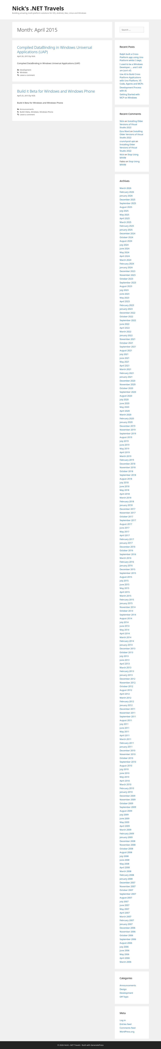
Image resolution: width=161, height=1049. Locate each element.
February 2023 (127, 305)
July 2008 (124, 856)
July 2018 (124, 482)
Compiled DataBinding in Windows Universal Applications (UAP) (54, 49)
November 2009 (128, 799)
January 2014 (126, 644)
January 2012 (126, 705)
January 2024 (126, 267)
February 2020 (127, 418)
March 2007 (125, 916)
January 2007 (126, 924)
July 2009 (124, 814)
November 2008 (128, 844)
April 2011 (125, 735)
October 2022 (126, 316)
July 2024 (124, 244)
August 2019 (126, 437)
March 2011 (125, 739)
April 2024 (125, 256)
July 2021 (124, 354)
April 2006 (125, 958)
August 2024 (126, 241)
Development (25, 70)
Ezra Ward (125, 131)
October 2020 (126, 388)
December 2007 (127, 882)
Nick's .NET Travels (38, 8)
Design (123, 989)
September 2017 (128, 520)
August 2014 (126, 618)
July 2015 (124, 580)
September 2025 (128, 203)
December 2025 (127, 199)
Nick (122, 121)
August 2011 (126, 720)
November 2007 (128, 886)
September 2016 (128, 554)
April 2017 (125, 535)
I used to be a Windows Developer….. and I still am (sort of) (131, 67)
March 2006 (125, 961)
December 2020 (127, 380)
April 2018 (125, 493)
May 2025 (124, 214)
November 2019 (128, 429)
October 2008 (126, 848)
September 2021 (128, 346)
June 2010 (125, 773)
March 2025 (125, 222)
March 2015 (125, 595)
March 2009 (125, 829)
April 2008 (125, 867)
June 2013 (125, 660)
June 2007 (125, 905)
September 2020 (128, 391)
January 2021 (126, 376)
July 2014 (124, 622)
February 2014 (127, 641)
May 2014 (124, 629)
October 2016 (126, 550)
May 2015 (124, 588)
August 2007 (126, 897)
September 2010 (128, 761)
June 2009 (125, 818)
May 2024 (124, 252)
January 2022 (126, 335)
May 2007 (124, 909)
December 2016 (127, 546)
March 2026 (125, 188)
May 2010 (124, 776)
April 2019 (125, 452)
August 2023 (126, 286)
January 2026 (126, 195)
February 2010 (127, 788)
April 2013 (125, 663)
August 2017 (126, 524)
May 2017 (124, 531)
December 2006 (127, 927)
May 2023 (124, 297)
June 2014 (125, 625)
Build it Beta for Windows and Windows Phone (56, 91)
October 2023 (126, 278)
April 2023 (125, 301)
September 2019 (128, 433)
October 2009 (126, 803)
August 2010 (126, 765)
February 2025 (127, 225)
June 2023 (125, 293)
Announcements (27, 109)
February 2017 (127, 539)
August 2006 (126, 942)
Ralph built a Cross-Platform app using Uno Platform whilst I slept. (131, 57)
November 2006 (128, 931)
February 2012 (127, 701)
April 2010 (125, 780)
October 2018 (126, 471)
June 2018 (125, 486)
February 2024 (127, 263)
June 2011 (125, 727)
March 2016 (125, 558)
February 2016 (127, 561)
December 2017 (127, 509)
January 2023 (126, 308)
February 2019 (127, 459)
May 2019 (124, 448)
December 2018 (127, 463)
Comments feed (128, 1027)
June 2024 (125, 248)
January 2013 (126, 675)
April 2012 (125, 693)
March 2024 (125, 259)
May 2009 (124, 822)
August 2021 (126, 350)
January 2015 (126, 603)
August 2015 (126, 576)
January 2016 (126, 565)
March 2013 (125, 667)
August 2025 (126, 207)
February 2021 (127, 373)
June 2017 (125, 527)
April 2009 (125, 826)
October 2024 (126, 237)
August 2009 (126, 810)
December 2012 (127, 678)
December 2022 (127, 312)
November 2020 (128, 384)
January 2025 (126, 229)
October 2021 (126, 343)
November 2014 (128, 607)
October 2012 (126, 686)
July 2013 (124, 656)
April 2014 (125, 633)
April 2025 (125, 218)
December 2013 (127, 648)
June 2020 (125, 403)
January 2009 (126, 837)
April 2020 (125, 410)
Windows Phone (46, 112)
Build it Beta (25, 112)
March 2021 (125, 369)
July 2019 (124, 441)
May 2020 (124, 407)
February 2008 (127, 875)
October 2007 (126, 890)
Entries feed (126, 1024)
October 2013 (126, 652)
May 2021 (124, 361)
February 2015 (127, 599)
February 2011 (127, 743)
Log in (123, 1020)
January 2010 (126, 792)
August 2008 (126, 852)
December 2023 (127, 271)
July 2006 (124, 946)
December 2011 (127, 708)
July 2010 (124, 769)
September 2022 (128, 320)
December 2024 (127, 233)
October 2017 (126, 516)
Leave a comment (27, 75)
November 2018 (128, 467)
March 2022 (125, 331)
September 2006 (128, 939)
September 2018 (128, 475)
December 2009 (127, 795)
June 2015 (125, 584)
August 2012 (126, 690)
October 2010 (126, 758)
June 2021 (125, 358)
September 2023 (128, 282)
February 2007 (127, 920)
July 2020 (124, 399)
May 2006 (124, 954)
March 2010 (125, 784)
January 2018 (126, 505)
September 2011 (128, 716)
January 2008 (126, 878)
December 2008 (127, 841)
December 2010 (127, 750)
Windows (23, 72)
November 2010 (128, 754)
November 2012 (128, 682)
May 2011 (124, 731)
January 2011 (126, 746)
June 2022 (125, 324)
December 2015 (127, 569)
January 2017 (126, 542)
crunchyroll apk (127, 141)
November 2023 (128, 275)
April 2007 (125, 912)
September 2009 (128, 807)
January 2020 (126, 422)
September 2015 (128, 573)
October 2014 (126, 610)
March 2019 (125, 456)
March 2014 (125, 637)
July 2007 (124, 901)
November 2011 (128, 712)
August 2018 (126, 478)
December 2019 (127, 426)
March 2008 (125, 871)
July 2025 (124, 210)
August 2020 (126, 395)
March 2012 (125, 697)
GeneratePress (97, 1045)
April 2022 (125, 327)
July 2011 (124, 724)
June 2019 (125, 444)
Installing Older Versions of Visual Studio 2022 (131, 124)
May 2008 (124, 863)
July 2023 (124, 290)
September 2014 (128, 614)
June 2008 (125, 859)
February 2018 (127, 501)
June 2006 (125, 950)
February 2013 (127, 671)
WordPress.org (127, 1031)
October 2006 (126, 935)
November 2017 (128, 512)
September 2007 (128, 893)
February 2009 (127, 833)
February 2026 (127, 192)
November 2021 (128, 339)
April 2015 (125, 592)
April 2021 (125, 365)
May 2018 (124, 490)
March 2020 (125, 414)
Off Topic (124, 996)
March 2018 (125, 497)
